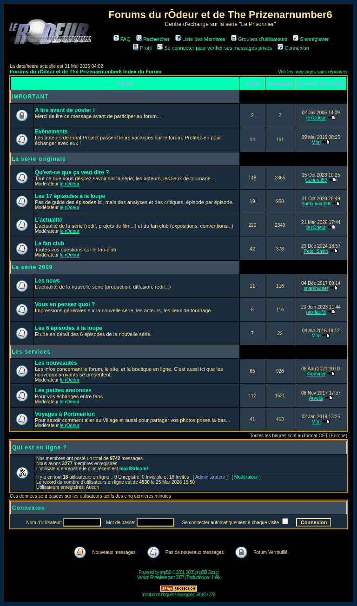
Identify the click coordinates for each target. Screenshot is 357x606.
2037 (180, 577)
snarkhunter (316, 288)
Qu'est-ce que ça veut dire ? (72, 172)
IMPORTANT (30, 96)
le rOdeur (316, 117)
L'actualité (48, 220)
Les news (47, 280)
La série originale (39, 159)
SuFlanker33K (316, 203)
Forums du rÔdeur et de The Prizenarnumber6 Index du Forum (85, 71)
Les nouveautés (56, 363)
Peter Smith (316, 251)
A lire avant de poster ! (65, 110)
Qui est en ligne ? (39, 447)
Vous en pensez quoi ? (65, 304)
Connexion (293, 48)
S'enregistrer (311, 39)
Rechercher (153, 39)
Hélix (216, 577)
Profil (142, 48)
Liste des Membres (200, 39)
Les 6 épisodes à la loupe (68, 328)
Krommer (315, 373)
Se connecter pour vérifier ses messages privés (214, 48)
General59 (316, 180)
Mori (315, 142)
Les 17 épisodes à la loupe (70, 196)
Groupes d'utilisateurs (259, 39)
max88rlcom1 (134, 468)
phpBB (165, 572)
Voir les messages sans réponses (312, 71)
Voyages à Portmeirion (65, 414)
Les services (31, 352)
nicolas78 (316, 312)
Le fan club (49, 243)
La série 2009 (32, 267)
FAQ (122, 39)
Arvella (316, 398)
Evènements (51, 131)
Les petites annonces (63, 390)
